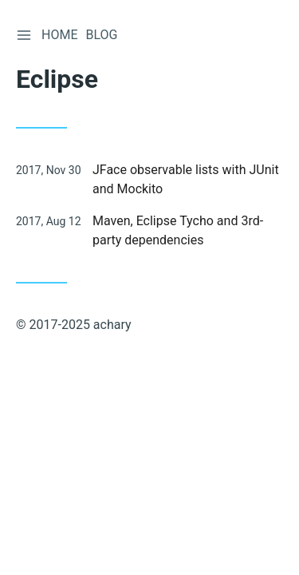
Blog (101, 34)
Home (59, 34)
